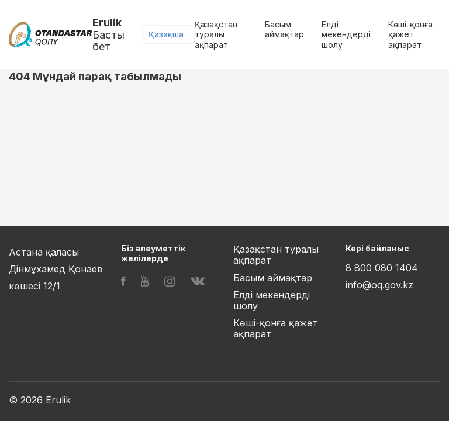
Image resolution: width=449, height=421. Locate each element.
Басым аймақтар (284, 29)
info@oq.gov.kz (379, 285)
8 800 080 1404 (382, 268)
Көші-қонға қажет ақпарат (410, 34)
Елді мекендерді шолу (346, 34)
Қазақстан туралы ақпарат (216, 34)
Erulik (117, 34)
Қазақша (166, 34)
